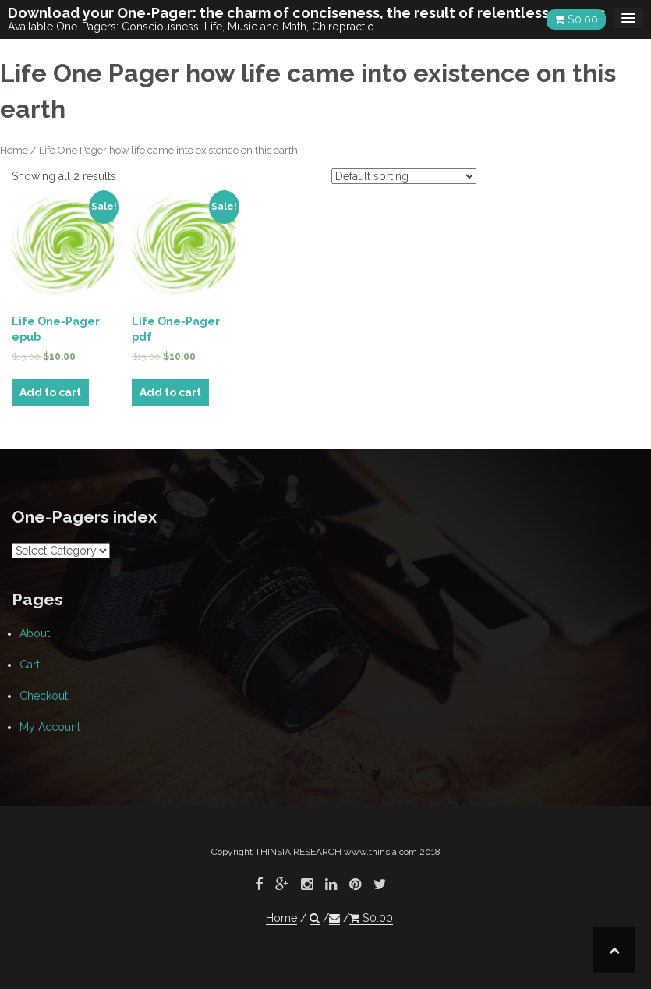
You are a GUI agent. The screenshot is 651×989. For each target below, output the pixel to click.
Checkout (43, 695)
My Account (49, 727)
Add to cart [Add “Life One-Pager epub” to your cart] (50, 392)
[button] (315, 918)
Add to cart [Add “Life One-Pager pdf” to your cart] (170, 392)
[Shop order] (403, 176)
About (34, 633)
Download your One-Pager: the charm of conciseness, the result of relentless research (311, 13)
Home (14, 150)
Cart (29, 664)
